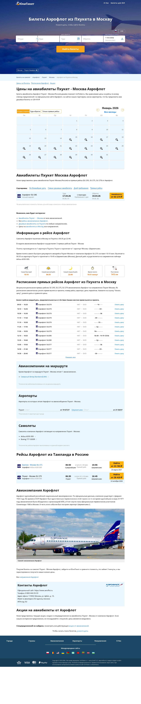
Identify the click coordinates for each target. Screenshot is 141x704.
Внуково (75, 651)
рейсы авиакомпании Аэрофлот (35, 221)
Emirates (53, 660)
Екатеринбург (12, 660)
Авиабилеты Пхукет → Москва (31, 218)
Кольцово (76, 660)
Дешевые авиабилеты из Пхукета (32, 224)
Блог (118, 667)
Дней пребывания (81, 188)
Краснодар (11, 654)
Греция (31, 667)
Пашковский (77, 663)
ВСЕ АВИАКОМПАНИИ (58, 670)
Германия (32, 660)
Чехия (30, 663)
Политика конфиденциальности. (81, 692)
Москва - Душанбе (101, 660)
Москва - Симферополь (103, 648)
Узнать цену (119, 304)
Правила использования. (99, 692)
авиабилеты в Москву (35, 226)
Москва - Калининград (103, 657)
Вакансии (120, 663)
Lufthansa (54, 667)
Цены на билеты (23, 83)
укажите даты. (82, 631)
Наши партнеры (122, 660)
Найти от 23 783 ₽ (116, 464)
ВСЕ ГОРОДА (11, 670)
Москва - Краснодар (102, 654)
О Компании (121, 644)
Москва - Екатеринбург (103, 663)
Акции (52, 83)
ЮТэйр (53, 654)
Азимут (53, 657)
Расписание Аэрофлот (40, 83)
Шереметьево (77, 410)
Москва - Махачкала (102, 667)
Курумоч (75, 667)
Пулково (75, 657)
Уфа (8, 663)
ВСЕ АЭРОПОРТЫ (78, 670)
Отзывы (119, 657)
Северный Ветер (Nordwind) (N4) (34, 377)
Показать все (70, 357)
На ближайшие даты (37, 188)
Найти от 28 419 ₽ (116, 476)
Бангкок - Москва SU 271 (32, 465)
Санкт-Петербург (13, 648)
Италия (31, 654)
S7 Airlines (54, 648)
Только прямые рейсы (50, 111)
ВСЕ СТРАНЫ (33, 670)
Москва (9, 644)
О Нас (106, 3)
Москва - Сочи (99, 644)
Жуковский (76, 654)
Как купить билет (123, 670)
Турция (31, 648)
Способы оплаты (122, 651)
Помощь (119, 654)
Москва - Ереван (100, 651)
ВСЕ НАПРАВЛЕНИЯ (101, 670)
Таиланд (31, 651)
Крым (30, 644)
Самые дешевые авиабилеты (60, 188)
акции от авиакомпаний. (79, 626)
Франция (31, 657)
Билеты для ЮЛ (118, 3)
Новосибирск (11, 657)
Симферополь (12, 651)
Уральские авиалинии (58, 651)
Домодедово (77, 644)
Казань (9, 667)
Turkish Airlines (56, 663)
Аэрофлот (54, 644)
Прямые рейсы (96, 188)
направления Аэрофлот (29, 577)
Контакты (120, 648)
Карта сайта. (110, 692)
